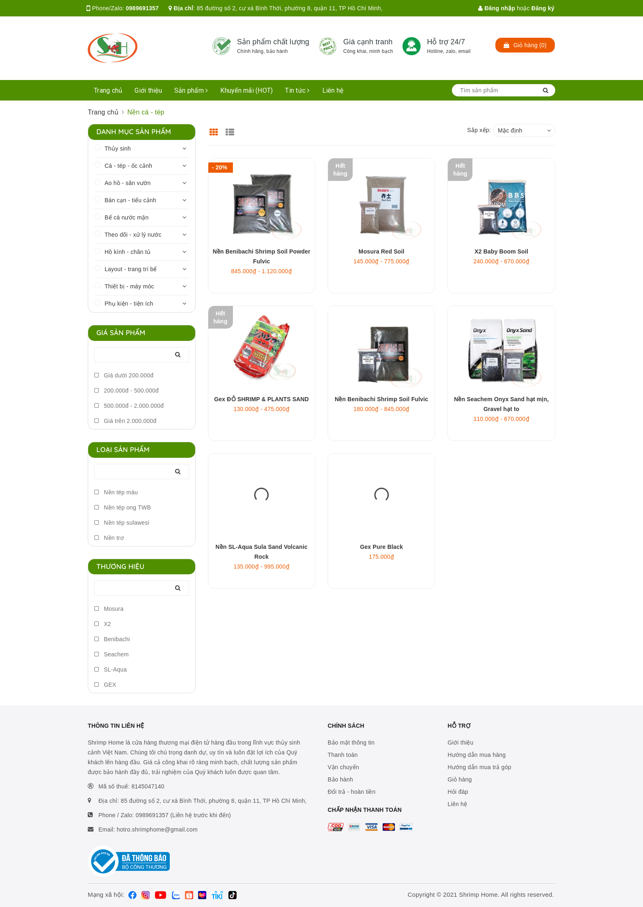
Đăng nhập (496, 8)
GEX (105, 684)
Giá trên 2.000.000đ (125, 421)
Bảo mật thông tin (351, 742)
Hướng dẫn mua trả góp (479, 767)
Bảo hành (340, 779)
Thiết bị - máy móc (129, 286)
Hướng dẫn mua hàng (477, 755)
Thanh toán (343, 755)
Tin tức (297, 90)
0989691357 (142, 8)
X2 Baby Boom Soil (501, 251)
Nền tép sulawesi (121, 522)
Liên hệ (333, 90)
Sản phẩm (191, 90)
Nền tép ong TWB (122, 507)
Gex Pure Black (381, 547)
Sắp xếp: (479, 130)
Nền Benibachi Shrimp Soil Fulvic (381, 399)
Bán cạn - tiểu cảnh (130, 200)
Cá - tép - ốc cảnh (128, 165)
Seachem (111, 654)
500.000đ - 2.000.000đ (129, 405)
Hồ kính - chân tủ (127, 252)
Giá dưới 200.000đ (123, 375)
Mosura (108, 608)
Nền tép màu (116, 492)
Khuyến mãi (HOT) (246, 90)
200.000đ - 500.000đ (126, 390)
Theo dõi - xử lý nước (133, 234)
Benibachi (112, 639)
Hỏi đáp (458, 791)
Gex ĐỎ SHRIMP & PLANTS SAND (261, 399)
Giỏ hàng (460, 779)
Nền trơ (109, 538)
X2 (102, 624)
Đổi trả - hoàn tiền (352, 791)
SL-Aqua (110, 669)
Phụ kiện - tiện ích (129, 303)
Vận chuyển (343, 767)
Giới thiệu (148, 90)
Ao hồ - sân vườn (128, 183)
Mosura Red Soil (381, 251)
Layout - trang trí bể (131, 269)
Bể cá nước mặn (127, 217)
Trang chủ (108, 90)
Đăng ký (542, 8)
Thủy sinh (118, 148)
